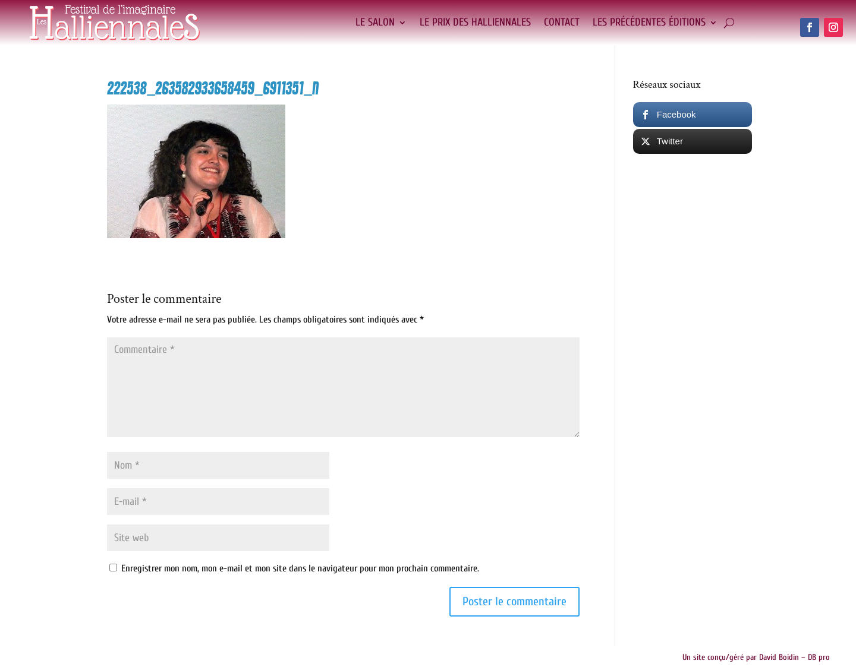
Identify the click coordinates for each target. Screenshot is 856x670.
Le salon (375, 22)
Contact (562, 22)
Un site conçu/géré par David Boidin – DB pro (756, 657)
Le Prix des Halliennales (475, 22)
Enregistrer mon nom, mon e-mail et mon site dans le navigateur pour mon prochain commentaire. (300, 568)
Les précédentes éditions (649, 22)
